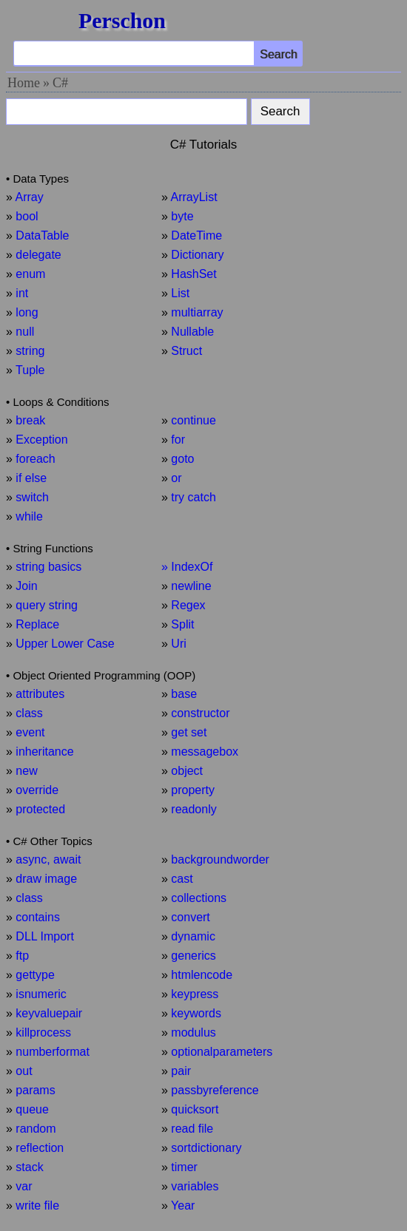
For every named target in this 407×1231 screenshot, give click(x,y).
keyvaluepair (49, 1013)
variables (194, 1186)
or (176, 478)
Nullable (192, 331)
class (29, 713)
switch (32, 497)
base (184, 694)
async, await (48, 859)
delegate (38, 254)
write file (37, 1205)
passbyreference (214, 1090)
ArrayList (193, 197)
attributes (40, 694)
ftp (22, 955)
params (35, 1090)
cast (181, 878)
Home (23, 82)
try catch (193, 497)
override (37, 790)
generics (193, 955)
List (180, 293)
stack (29, 1167)
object (187, 770)
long (27, 312)
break (30, 420)
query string (47, 605)
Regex (188, 605)
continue (193, 420)
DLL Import (45, 936)
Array (29, 197)
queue (32, 1109)
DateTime (196, 235)
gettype (35, 975)
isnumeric (41, 994)
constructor (200, 713)
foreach (35, 458)
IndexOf (191, 566)
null (25, 331)
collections (198, 898)
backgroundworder (220, 859)
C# (60, 82)
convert (190, 917)
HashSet (193, 274)
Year (183, 1205)
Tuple (30, 370)
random (36, 1128)
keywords (196, 1013)
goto (182, 458)
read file (192, 1128)
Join (26, 586)
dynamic (193, 936)
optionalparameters (221, 1051)
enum (30, 274)
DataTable (42, 235)
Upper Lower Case (65, 643)
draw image (46, 878)
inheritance (44, 751)
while (29, 516)
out (24, 1071)
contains (38, 917)
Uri (178, 643)
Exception (41, 439)
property (193, 790)
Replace (37, 624)
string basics (48, 566)
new (26, 770)
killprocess (43, 1032)
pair (181, 1071)
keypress (194, 994)
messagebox (204, 751)
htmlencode (201, 975)
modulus (193, 1032)
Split (182, 624)
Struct (186, 351)
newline (191, 586)
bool (27, 216)
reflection (40, 1148)
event (30, 732)
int (22, 293)
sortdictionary (206, 1148)
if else (31, 478)
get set (188, 732)
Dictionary (197, 254)
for (178, 439)
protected (40, 809)
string (30, 351)
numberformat (53, 1051)
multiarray (197, 312)
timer (184, 1167)
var (24, 1186)
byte (182, 216)
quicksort (194, 1109)
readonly (193, 809)
